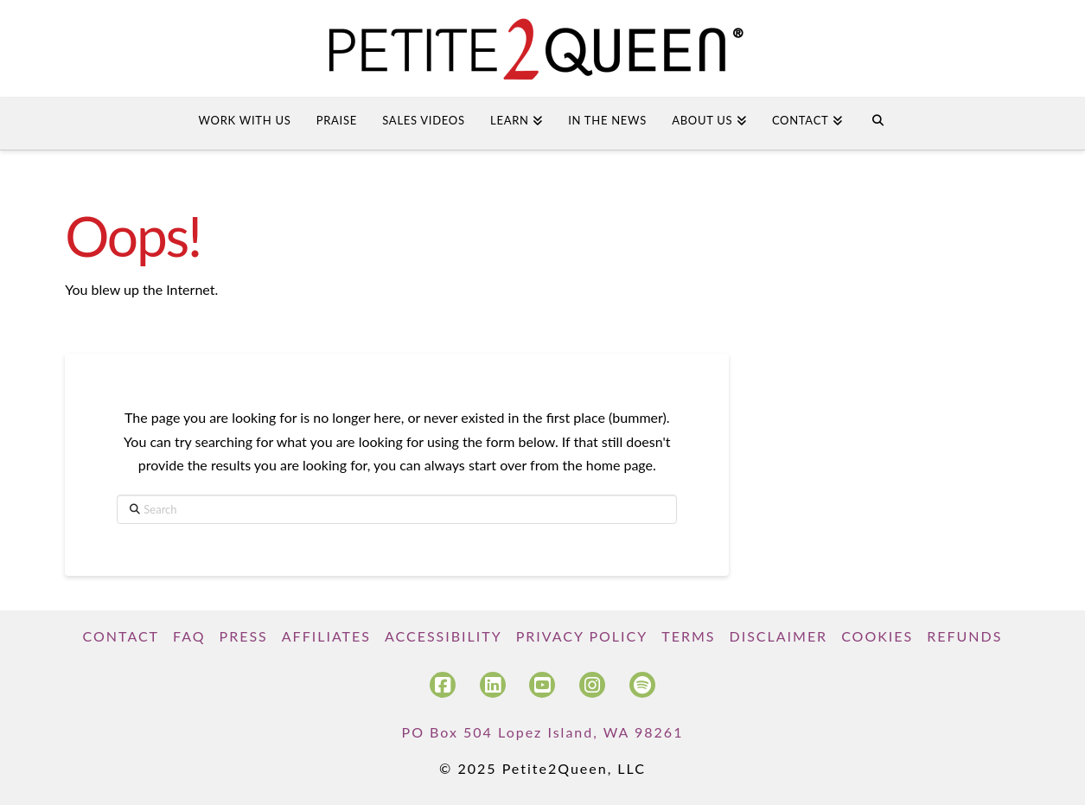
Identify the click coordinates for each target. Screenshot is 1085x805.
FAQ (189, 636)
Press (244, 636)
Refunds (964, 636)
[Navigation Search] (877, 124)
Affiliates (326, 636)
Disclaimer (778, 636)
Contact (121, 636)
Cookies (877, 636)
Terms (688, 636)
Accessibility (443, 636)
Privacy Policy (582, 636)
